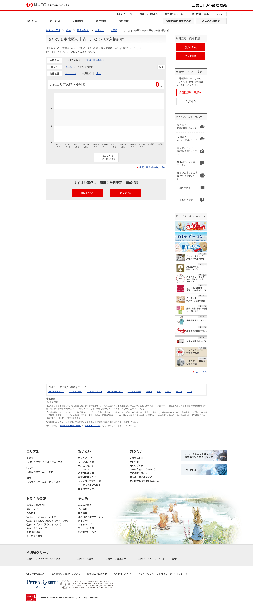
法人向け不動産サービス (90, 516)
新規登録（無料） (201, 14)
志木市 (179, 391)
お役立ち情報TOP (35, 505)
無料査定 (134, 461)
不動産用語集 (33, 532)
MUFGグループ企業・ (199, 455)
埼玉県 (68, 67)
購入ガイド (32, 509)
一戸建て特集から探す (89, 484)
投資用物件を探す (87, 473)
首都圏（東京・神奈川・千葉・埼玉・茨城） (45, 459)
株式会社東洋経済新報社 (70, 425)
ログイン (220, 14)
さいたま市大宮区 (115, 391)
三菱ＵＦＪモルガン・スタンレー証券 (157, 558)
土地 (98, 73)
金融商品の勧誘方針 (97, 574)
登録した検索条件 (149, 14)
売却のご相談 (136, 465)
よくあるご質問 (34, 535)
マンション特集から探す (90, 480)
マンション (70, 73)
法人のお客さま (211, 21)
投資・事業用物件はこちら (152, 167)
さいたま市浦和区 (94, 391)
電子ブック (83, 520)
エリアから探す (73, 60)
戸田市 (149, 391)
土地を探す (83, 469)
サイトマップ (85, 524)
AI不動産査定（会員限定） (143, 469)
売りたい (55, 21)
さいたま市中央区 (56, 391)
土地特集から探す (87, 488)
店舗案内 (77, 21)
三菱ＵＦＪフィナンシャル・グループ (45, 558)
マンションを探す (87, 461)
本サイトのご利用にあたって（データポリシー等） (164, 574)
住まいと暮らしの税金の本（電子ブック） (47, 520)
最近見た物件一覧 (174, 14)
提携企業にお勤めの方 (178, 21)
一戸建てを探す (86, 465)
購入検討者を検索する (141, 477)
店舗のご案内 (85, 505)
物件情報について (123, 574)
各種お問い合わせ (87, 532)
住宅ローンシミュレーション (41, 516)
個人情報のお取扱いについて (65, 574)
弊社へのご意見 (86, 528)
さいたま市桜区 (75, 391)
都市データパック (92, 425)
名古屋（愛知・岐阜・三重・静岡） (41, 469)
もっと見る (201, 372)
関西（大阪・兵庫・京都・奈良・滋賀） (44, 479)
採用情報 (123, 21)
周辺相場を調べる (139, 473)
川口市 (189, 391)
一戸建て (86, 73)
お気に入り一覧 (124, 14)
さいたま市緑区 (134, 391)
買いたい (31, 21)
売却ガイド (32, 512)
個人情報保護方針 (35, 574)
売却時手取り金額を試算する (144, 480)
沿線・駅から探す (95, 60)
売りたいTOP (136, 458)
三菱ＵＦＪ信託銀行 (115, 558)
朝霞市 (168, 391)
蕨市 (159, 391)
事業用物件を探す (87, 477)
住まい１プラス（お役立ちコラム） (44, 524)
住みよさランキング (36, 528)
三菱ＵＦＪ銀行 (85, 558)
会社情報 (101, 21)
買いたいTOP (85, 458)
